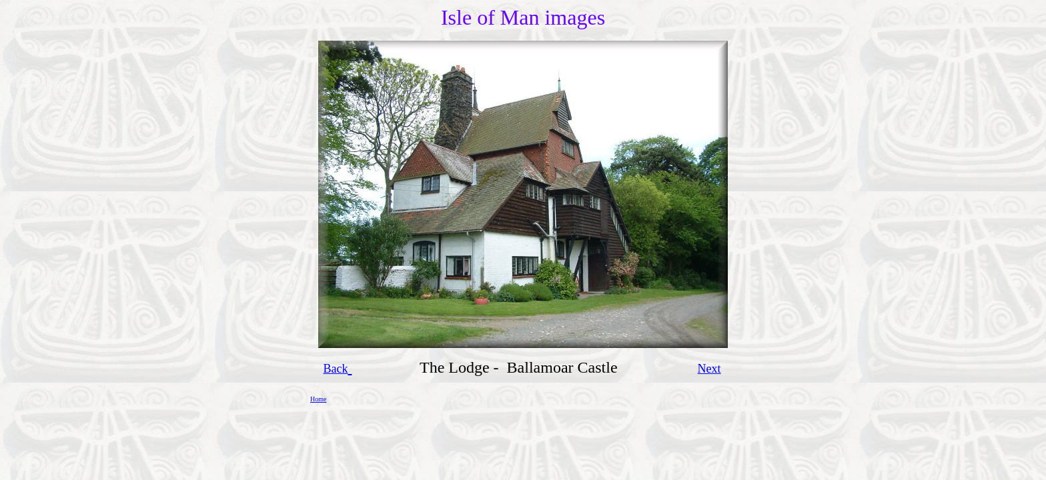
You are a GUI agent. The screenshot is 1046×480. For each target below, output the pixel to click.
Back (335, 368)
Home (318, 399)
